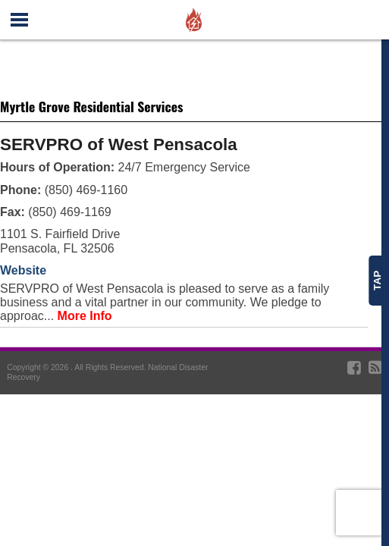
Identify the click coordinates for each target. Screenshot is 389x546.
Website (23, 270)
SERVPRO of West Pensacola (118, 144)
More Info (85, 315)
